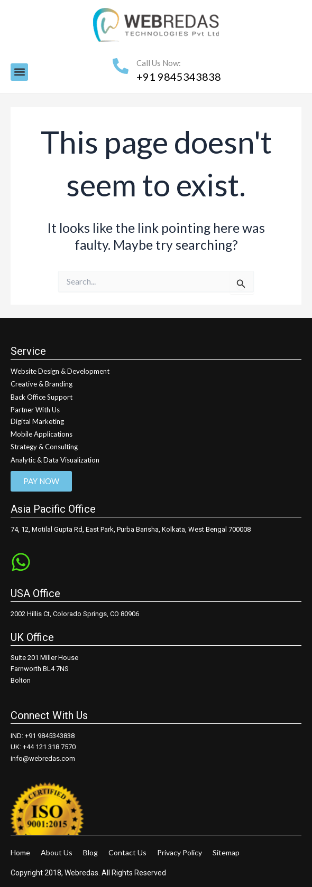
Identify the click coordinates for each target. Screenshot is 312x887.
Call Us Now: (158, 63)
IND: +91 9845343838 (43, 736)
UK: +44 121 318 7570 (43, 747)
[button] (19, 72)
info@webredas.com (43, 758)
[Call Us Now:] (121, 66)
